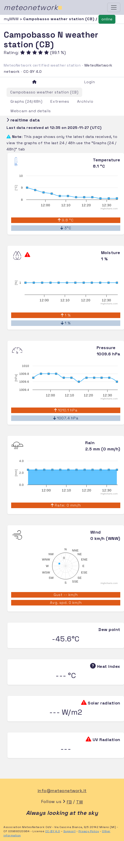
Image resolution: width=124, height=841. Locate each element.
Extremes (59, 101)
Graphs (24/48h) (26, 101)
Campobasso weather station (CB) (44, 92)
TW (79, 802)
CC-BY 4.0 (32, 71)
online (106, 19)
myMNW (12, 18)
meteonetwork (33, 7)
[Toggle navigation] (113, 7)
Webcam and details (30, 110)
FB (69, 802)
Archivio (85, 101)
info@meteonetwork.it (62, 790)
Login (89, 82)
